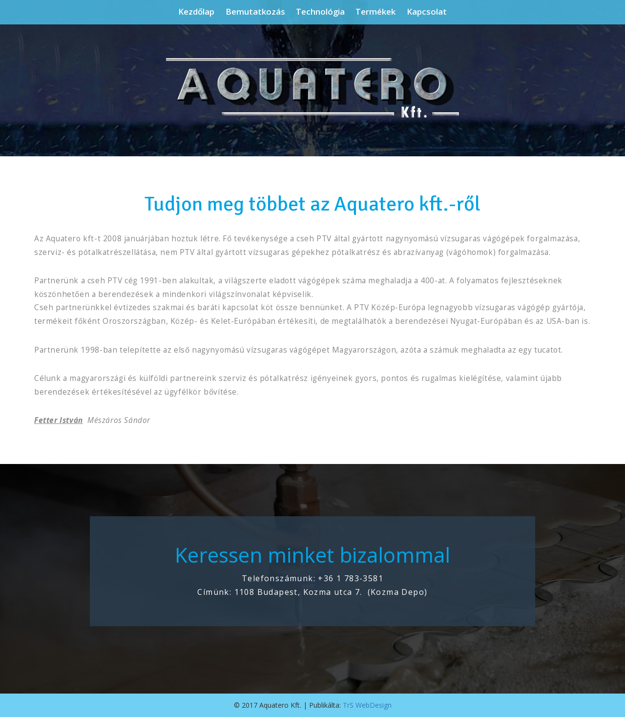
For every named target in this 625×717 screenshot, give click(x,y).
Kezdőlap (196, 12)
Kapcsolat (427, 12)
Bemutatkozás (255, 12)
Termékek (375, 12)
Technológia (320, 12)
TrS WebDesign (367, 705)
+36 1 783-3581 (350, 578)
